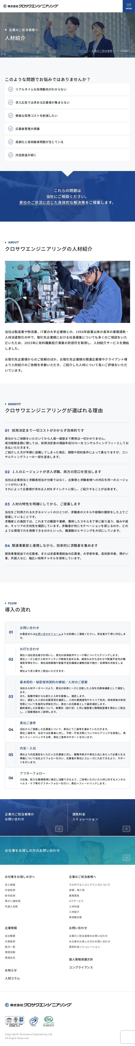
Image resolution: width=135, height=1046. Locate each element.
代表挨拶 (10, 941)
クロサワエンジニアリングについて (89, 884)
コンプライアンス (81, 967)
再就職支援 (75, 917)
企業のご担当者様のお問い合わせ (34, 822)
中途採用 (10, 890)
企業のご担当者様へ (103, 50)
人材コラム (12, 978)
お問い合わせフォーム (48, 634)
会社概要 (10, 935)
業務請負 (74, 895)
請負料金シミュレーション (101, 822)
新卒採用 (10, 895)
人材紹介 (74, 911)
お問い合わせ (78, 928)
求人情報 (10, 884)
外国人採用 (11, 906)
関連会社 (10, 957)
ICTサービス (76, 901)
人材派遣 (74, 906)
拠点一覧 (10, 946)
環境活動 (10, 952)
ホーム (83, 50)
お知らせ (11, 970)
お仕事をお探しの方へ (20, 877)
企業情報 (11, 928)
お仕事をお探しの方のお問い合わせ (67, 854)
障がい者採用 (12, 901)
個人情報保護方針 (81, 959)
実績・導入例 (77, 890)
